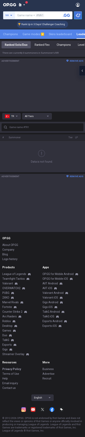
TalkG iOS (48, 316)
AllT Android (50, 283)
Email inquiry (10, 383)
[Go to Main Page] (9, 4)
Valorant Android (53, 292)
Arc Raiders (9, 316)
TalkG (5, 340)
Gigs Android (50, 302)
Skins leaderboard (60, 34)
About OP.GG (10, 244)
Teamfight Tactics (13, 278)
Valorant (7, 283)
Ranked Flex (42, 44)
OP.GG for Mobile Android (58, 274)
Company (8, 249)
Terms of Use (10, 373)
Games (6, 330)
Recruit (46, 378)
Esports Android (52, 321)
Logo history (10, 259)
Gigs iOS (47, 307)
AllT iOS (47, 288)
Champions (10, 34)
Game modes (33, 34)
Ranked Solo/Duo (16, 44)
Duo (4, 335)
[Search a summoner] (66, 15)
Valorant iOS (50, 297)
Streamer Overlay (13, 354)
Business (48, 369)
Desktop (7, 325)
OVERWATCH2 (11, 288)
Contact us (9, 387)
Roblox (6, 321)
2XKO (5, 297)
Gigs (5, 349)
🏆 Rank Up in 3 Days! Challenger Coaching (44, 24)
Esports (7, 344)
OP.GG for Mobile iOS (55, 278)
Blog (5, 254)
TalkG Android (51, 311)
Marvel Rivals (10, 302)
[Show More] (22, 5)
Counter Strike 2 (12, 311)
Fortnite (7, 307)
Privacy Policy (11, 369)
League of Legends (14, 274)
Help (5, 378)
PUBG (5, 292)
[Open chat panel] (82, 71)
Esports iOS (49, 325)
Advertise (48, 373)
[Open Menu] (78, 5)
